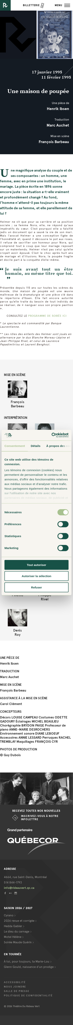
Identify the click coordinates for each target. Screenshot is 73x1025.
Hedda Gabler (13, 926)
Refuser (36, 587)
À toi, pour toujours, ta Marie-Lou (26, 961)
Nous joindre (15, 986)
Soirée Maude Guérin (18, 942)
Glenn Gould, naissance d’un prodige (29, 967)
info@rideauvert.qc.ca (19, 888)
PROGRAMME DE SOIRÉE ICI (47, 316)
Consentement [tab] (14, 445)
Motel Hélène (12, 937)
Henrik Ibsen (58, 108)
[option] (36, 788)
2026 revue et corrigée (19, 920)
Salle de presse (16, 991)
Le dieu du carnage (16, 931)
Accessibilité (15, 982)
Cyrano (8, 915)
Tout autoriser (36, 564)
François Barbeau (54, 141)
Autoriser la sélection (36, 576)
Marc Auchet (58, 125)
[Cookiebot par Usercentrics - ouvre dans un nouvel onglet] (52, 435)
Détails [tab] (35, 445)
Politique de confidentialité (28, 995)
